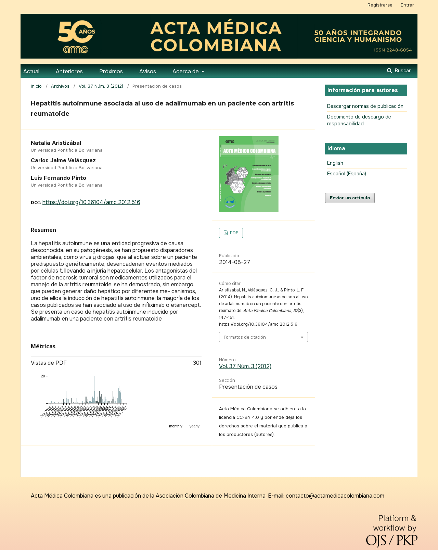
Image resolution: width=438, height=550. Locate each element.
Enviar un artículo (350, 198)
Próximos (111, 71)
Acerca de (186, 71)
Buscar (402, 70)
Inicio (36, 86)
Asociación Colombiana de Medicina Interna (211, 495)
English (335, 163)
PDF (233, 233)
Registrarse (380, 5)
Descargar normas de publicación (365, 106)
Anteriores (69, 71)
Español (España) (346, 174)
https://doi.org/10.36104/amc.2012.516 (91, 202)
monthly (175, 426)
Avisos (147, 71)
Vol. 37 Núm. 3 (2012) (101, 86)
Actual (31, 71)
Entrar (407, 5)
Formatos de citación (245, 337)
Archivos (60, 86)
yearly (194, 426)
